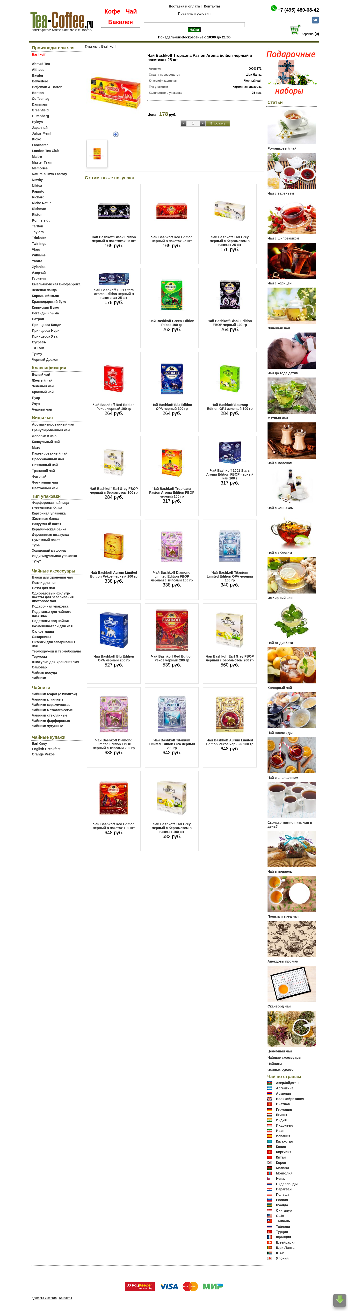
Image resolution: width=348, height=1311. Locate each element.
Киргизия (283, 1152)
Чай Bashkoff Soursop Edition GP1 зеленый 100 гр (230, 407)
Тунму (37, 354)
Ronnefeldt (41, 220)
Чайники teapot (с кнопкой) (54, 694)
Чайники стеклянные (49, 715)
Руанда (282, 1205)
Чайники (39, 678)
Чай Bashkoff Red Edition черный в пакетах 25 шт (172, 239)
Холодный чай (280, 688)
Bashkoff (108, 46)
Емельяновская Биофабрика (56, 284)
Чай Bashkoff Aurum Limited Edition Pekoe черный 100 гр (113, 574)
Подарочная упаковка (50, 606)
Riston (37, 215)
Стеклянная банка (47, 508)
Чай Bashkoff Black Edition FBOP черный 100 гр (230, 323)
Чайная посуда (44, 672)
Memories (40, 168)
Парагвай (284, 1189)
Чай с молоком (280, 463)
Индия (281, 1120)
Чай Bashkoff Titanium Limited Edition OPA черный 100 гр (230, 576)
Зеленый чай (43, 386)
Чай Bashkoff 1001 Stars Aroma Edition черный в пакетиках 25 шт (114, 294)
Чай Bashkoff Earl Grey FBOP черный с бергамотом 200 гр (230, 658)
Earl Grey (39, 744)
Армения (283, 1093)
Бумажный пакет (46, 540)
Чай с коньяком (281, 508)
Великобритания (290, 1099)
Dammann (40, 104)
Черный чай (42, 409)
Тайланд (283, 1226)
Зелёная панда (44, 290)
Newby (37, 180)
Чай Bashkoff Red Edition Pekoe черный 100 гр (114, 407)
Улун (36, 404)
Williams (39, 255)
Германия (284, 1109)
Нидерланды (287, 1184)
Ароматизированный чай (53, 424)
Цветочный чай (45, 488)
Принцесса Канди (46, 325)
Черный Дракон (45, 360)
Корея (281, 1163)
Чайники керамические (51, 705)
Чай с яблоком (280, 553)
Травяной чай (43, 471)
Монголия (284, 1173)
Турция (282, 1232)
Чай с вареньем (281, 193)
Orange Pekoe (43, 754)
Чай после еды (280, 733)
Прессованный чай (48, 459)
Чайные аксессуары (284, 1057)
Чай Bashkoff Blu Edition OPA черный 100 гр (172, 407)
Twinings (39, 244)
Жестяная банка (45, 519)
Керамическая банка (49, 529)
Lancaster (40, 145)
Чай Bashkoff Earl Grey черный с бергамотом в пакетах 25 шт (230, 241)
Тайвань (283, 1221)
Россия (282, 1200)
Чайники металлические (52, 710)
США (280, 1216)
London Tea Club (45, 151)
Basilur (37, 75)
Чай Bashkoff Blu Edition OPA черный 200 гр (114, 658)
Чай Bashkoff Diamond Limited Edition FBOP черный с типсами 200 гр (114, 744)
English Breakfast (46, 749)
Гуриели (39, 278)
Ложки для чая (44, 583)
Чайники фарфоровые (51, 721)
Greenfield (40, 110)
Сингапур (284, 1210)
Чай (131, 11)
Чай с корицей (279, 283)
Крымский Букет (45, 307)
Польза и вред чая (283, 916)
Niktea (37, 186)
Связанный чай (45, 465)
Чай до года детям (283, 373)
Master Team (42, 162)
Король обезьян (45, 296)
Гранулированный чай (51, 430)
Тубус (37, 561)
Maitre (37, 157)
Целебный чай (280, 1051)
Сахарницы (41, 637)
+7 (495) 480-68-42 (298, 10)
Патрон (38, 319)
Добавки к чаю (44, 436)
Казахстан (284, 1141)
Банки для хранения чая (52, 577)
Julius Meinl (41, 133)
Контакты (212, 6)
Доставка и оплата (184, 6)
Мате (36, 447)
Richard (38, 197)
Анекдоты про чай (283, 961)
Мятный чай (278, 418)
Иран (280, 1131)
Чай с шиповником (283, 238)
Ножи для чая (43, 588)
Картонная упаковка (49, 513)
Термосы (39, 657)
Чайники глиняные (48, 699)
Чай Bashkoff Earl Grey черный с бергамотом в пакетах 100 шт (172, 828)
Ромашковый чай (282, 148)
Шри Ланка (285, 1248)
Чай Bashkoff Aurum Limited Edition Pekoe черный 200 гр (229, 742)
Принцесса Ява (45, 336)
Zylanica (38, 267)
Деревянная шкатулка (50, 534)
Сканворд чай (279, 1006)
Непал (281, 1179)
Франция (283, 1237)
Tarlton (37, 226)
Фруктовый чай (45, 482)
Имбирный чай (280, 598)
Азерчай (39, 273)
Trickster (39, 238)
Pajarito (38, 191)
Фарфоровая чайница (50, 503)
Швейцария (286, 1242)
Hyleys (37, 122)
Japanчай (40, 128)
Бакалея (120, 22)
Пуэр (36, 398)
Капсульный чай (46, 442)
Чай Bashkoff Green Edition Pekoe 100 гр (171, 323)
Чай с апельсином (283, 778)
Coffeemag (40, 99)
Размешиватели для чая (52, 626)
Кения (281, 1147)
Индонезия (285, 1125)
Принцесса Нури (45, 331)
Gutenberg (40, 116)
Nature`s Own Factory (49, 174)
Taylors (38, 232)
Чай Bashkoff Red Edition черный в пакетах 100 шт (114, 826)
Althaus (38, 70)
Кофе (112, 11)
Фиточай (39, 476)
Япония (282, 1258)
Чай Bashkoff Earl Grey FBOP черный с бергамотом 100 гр (114, 490)
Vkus (36, 249)
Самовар (39, 667)
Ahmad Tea (41, 64)
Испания (283, 1136)
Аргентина (284, 1088)
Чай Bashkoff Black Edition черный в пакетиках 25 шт (114, 239)
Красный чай (43, 392)
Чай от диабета (280, 643)
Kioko (36, 139)
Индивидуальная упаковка (54, 556)
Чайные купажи (281, 1070)
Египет (281, 1115)
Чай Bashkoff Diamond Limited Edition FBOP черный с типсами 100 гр (172, 576)
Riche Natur (41, 203)
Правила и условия (194, 13)
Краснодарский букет (50, 302)
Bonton (38, 93)
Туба (36, 545)
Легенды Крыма (45, 313)
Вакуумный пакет (46, 524)
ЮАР (280, 1253)
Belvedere (40, 81)
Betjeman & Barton (47, 87)
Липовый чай (279, 328)
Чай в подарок (280, 871)
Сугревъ (39, 342)
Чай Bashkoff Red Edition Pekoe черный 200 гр (172, 658)
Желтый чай (42, 380)
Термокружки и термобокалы (56, 651)
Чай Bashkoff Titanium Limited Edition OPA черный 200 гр (172, 744)
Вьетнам (283, 1104)
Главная (92, 46)
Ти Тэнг (38, 348)
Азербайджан (287, 1083)
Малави (282, 1168)
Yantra (37, 261)
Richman (39, 209)
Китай (281, 1157)
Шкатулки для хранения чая (55, 662)
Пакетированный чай (49, 453)
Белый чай (41, 375)
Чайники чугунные (47, 726)
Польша (282, 1194)
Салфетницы (43, 631)
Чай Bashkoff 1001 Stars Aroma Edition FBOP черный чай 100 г (230, 474)
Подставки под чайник (51, 621)
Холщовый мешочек (49, 550)
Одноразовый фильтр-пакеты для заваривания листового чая (53, 597)
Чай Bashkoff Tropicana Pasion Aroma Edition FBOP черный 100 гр (172, 492)
